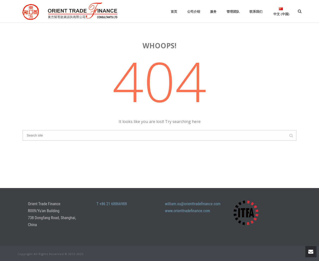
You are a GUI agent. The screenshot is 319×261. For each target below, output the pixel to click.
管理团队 (233, 11)
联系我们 (255, 11)
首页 (174, 11)
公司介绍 (193, 11)
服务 (213, 11)
